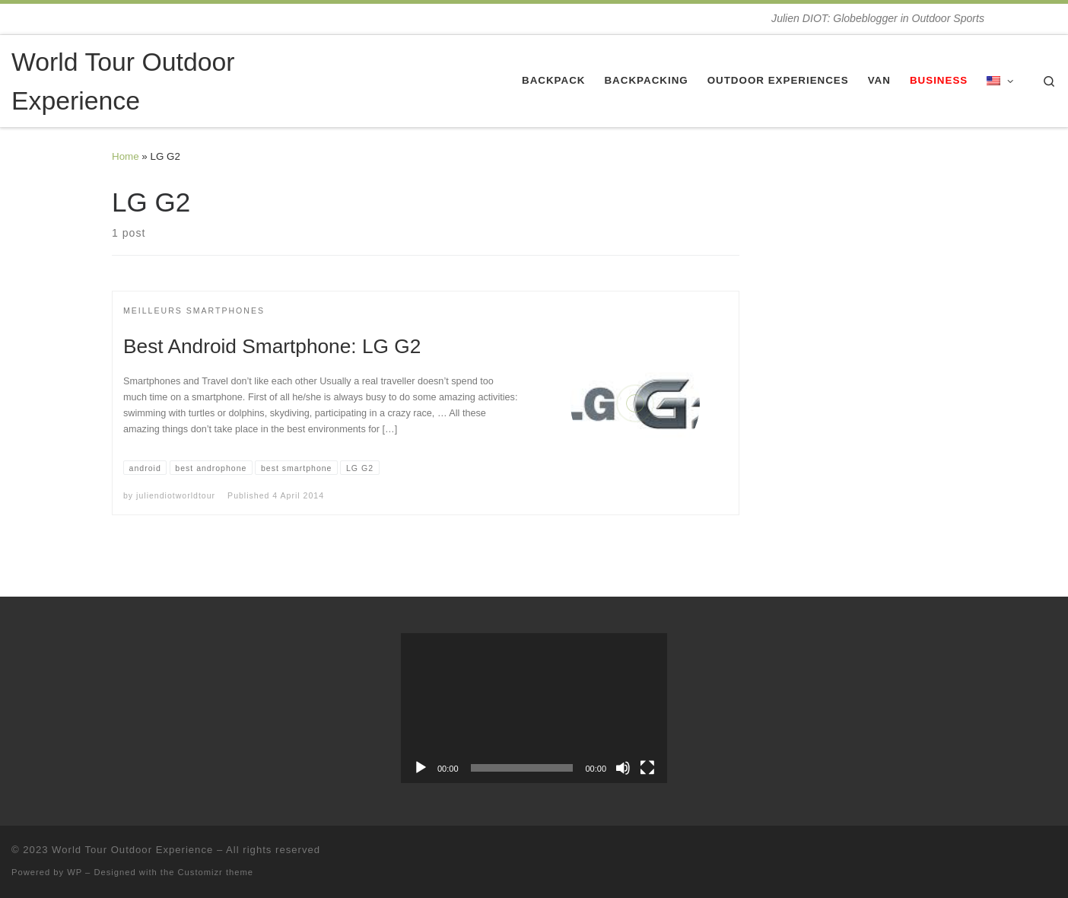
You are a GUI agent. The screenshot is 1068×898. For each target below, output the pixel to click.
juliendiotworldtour (175, 495)
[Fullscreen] (647, 767)
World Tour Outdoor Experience (132, 849)
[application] (534, 708)
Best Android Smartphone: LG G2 (272, 346)
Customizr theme (216, 872)
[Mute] (623, 767)
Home (125, 156)
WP (74, 872)
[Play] (420, 767)
